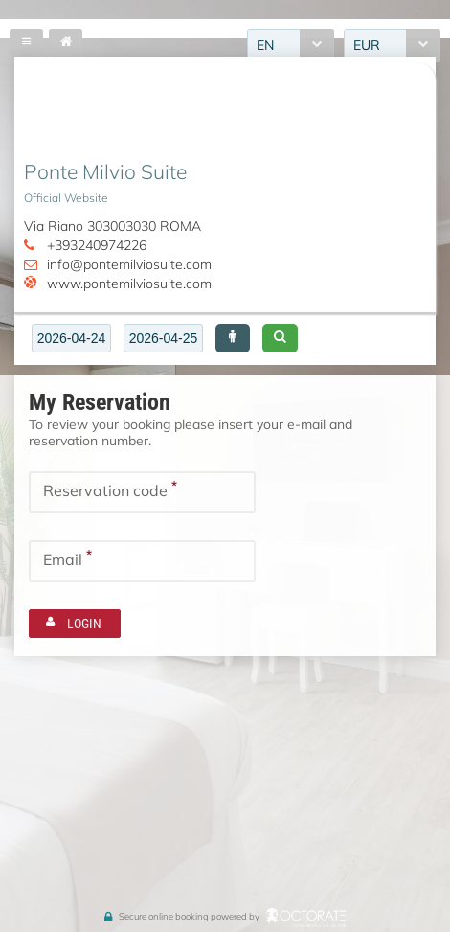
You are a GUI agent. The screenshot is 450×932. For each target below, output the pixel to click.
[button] (232, 338)
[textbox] (71, 338)
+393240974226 (96, 245)
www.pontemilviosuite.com (129, 283)
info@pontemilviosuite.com (129, 264)
